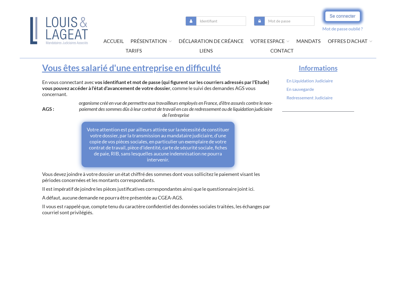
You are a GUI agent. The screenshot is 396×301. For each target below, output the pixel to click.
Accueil (113, 41)
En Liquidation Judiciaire (310, 80)
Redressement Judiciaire (310, 97)
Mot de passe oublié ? (342, 28)
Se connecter (342, 16)
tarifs (134, 51)
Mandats (308, 41)
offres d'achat (350, 41)
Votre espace (270, 41)
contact (282, 51)
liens (206, 51)
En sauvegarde (300, 89)
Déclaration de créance (211, 41)
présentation (151, 41)
